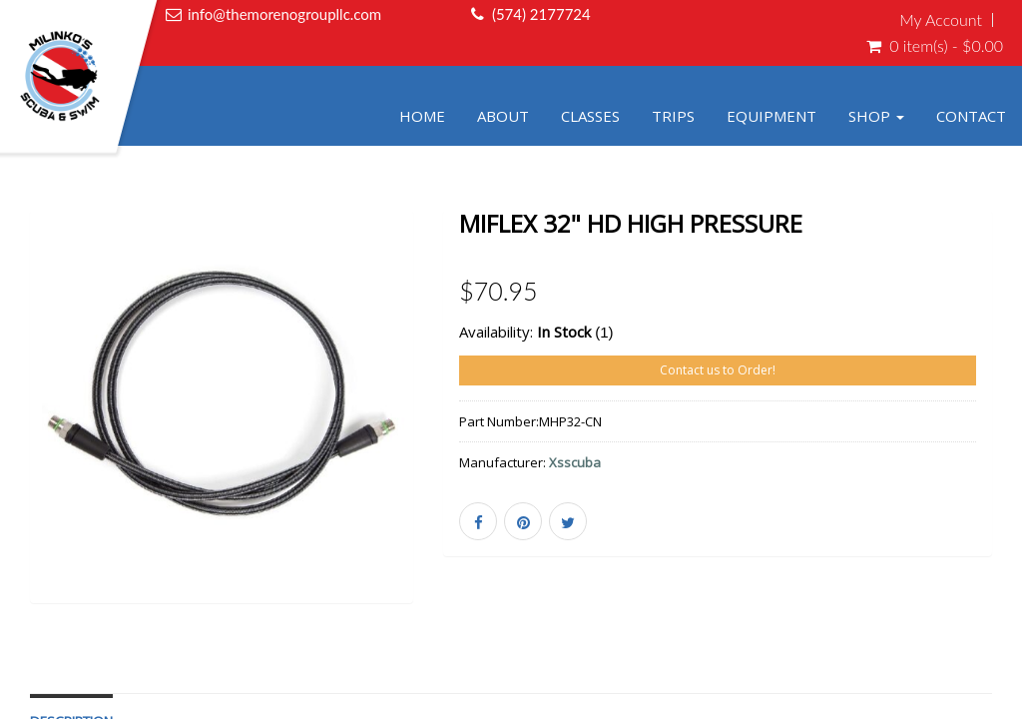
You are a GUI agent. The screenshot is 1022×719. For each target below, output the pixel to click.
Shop (876, 116)
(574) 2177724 (541, 14)
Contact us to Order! (717, 369)
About (503, 116)
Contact (971, 116)
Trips (673, 116)
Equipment (771, 116)
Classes (590, 116)
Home (422, 116)
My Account (940, 20)
